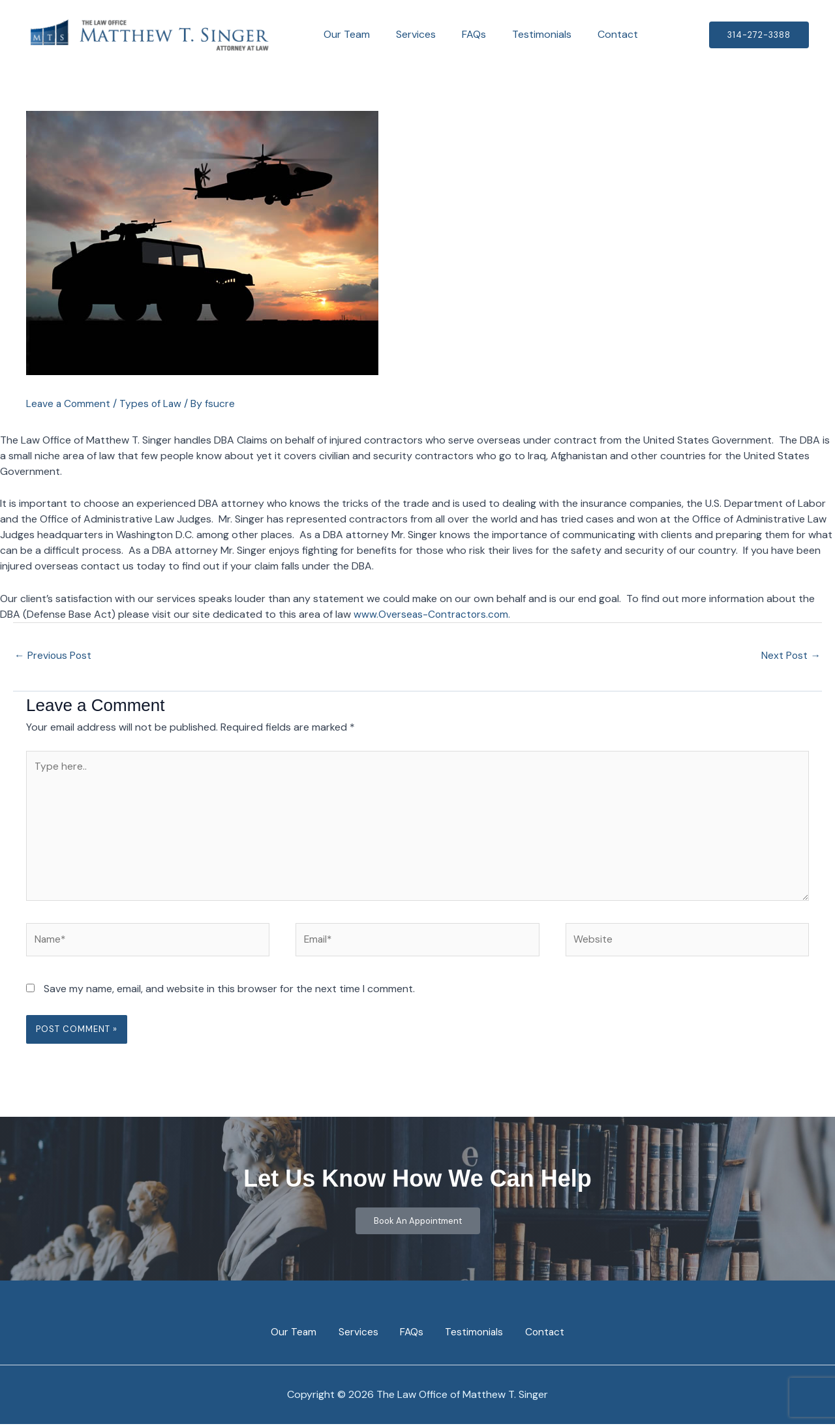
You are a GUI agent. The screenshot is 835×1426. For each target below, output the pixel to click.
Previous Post (53, 655)
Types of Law (153, 403)
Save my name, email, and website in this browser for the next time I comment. (229, 994)
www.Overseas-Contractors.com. (435, 613)
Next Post (791, 655)
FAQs (461, 34)
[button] (759, 35)
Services (408, 34)
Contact (594, 34)
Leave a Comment (69, 403)
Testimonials (523, 34)
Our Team (344, 34)
